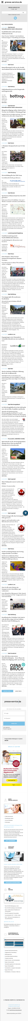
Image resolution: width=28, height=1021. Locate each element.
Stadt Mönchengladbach (14, 404)
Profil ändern (7, 822)
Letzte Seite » (18, 691)
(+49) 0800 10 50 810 (15, 1008)
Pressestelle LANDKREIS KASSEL (16, 438)
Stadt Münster (11, 193)
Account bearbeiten (9, 820)
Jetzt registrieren (6, 727)
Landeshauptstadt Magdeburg (15, 233)
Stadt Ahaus (11, 253)
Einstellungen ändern (9, 818)
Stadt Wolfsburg (12, 294)
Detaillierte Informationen (13, 882)
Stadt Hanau (11, 548)
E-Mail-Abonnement (9, 816)
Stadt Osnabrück (12, 653)
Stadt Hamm (11, 143)
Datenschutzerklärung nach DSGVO (14, 1013)
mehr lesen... (4, 61)
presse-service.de (14, 7)
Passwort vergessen (7, 728)
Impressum (20, 1000)
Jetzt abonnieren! (10, 840)
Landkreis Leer (11, 334)
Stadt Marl (10, 368)
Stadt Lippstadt (12, 479)
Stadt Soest (11, 64)
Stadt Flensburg (12, 172)
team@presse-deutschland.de (16, 1010)
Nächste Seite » (7, 691)
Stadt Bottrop (11, 86)
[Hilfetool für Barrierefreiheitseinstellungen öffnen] (25, 513)
